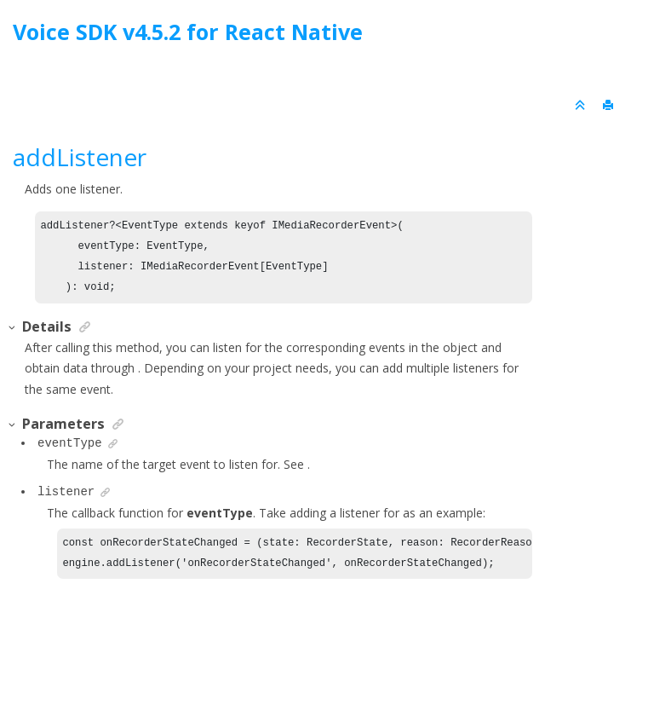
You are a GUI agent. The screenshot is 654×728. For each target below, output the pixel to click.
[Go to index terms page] (625, 36)
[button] (13, 327)
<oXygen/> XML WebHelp (366, 671)
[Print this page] (610, 105)
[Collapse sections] (582, 105)
